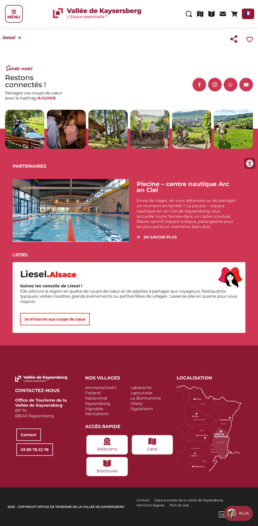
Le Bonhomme (146, 398)
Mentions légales (151, 505)
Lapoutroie (141, 393)
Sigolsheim (142, 408)
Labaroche (141, 387)
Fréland (93, 393)
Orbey (137, 403)
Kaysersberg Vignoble (97, 406)
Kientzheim (97, 413)
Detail (9, 37)
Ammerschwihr (100, 387)
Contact (143, 500)
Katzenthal (96, 398)
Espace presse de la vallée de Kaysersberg (188, 500)
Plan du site (179, 505)
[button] (157, 237)
